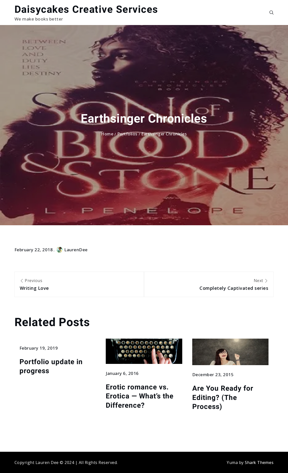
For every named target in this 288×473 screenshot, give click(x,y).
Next (208, 285)
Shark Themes (259, 462)
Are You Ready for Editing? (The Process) (222, 397)
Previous (79, 285)
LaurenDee (72, 250)
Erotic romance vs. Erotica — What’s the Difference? (140, 396)
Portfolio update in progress (51, 366)
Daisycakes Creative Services (86, 9)
